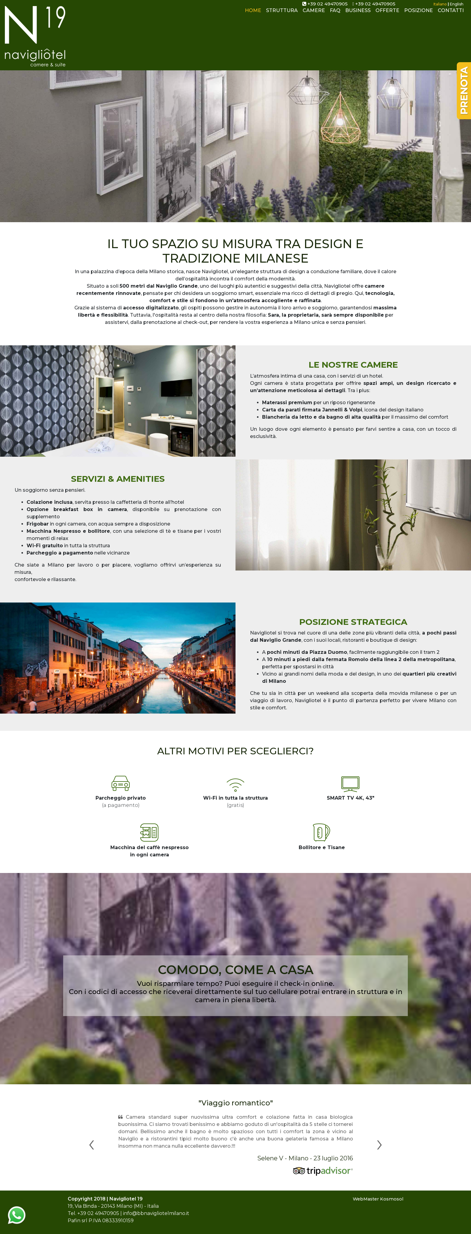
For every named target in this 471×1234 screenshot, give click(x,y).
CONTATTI (451, 15)
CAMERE (314, 15)
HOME (254, 14)
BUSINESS (358, 15)
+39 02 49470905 (325, 4)
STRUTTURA (282, 15)
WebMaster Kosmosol (378, 1199)
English (456, 4)
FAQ (335, 15)
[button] (91, 1143)
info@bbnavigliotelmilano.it (156, 1213)
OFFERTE (387, 15)
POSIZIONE (418, 15)
